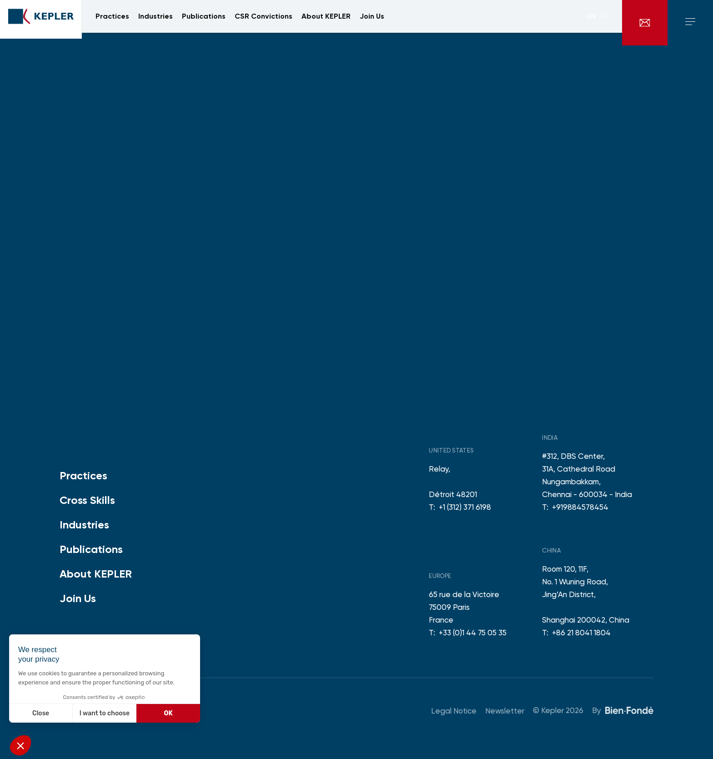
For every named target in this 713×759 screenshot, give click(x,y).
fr (604, 22)
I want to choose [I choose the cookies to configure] (105, 713)
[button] (20, 745)
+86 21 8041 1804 (581, 632)
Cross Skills (87, 500)
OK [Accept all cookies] (168, 713)
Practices (83, 475)
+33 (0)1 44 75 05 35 (473, 632)
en (591, 22)
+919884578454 (580, 507)
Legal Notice (454, 710)
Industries (84, 524)
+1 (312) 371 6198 (465, 507)
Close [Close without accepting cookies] (40, 713)
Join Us (78, 598)
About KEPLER (96, 573)
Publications (91, 549)
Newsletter (504, 710)
